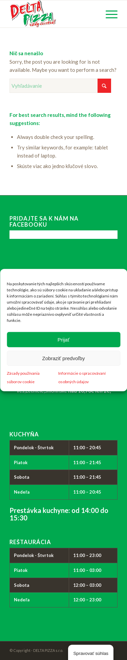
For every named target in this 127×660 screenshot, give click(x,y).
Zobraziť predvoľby (63, 358)
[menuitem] (108, 13)
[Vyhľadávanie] (60, 86)
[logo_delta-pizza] (52, 13)
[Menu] (108, 13)
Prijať (64, 339)
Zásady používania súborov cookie (23, 377)
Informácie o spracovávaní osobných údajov (82, 377)
